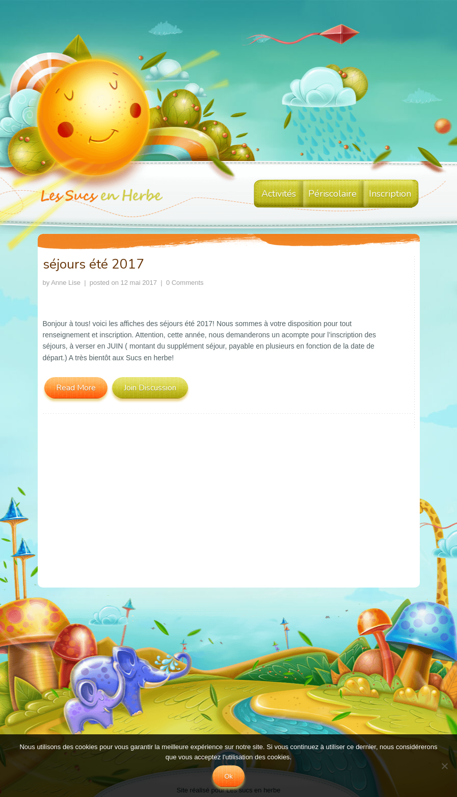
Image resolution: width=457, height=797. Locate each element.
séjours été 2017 (93, 264)
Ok (228, 776)
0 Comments (185, 282)
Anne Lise (65, 282)
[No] (444, 766)
